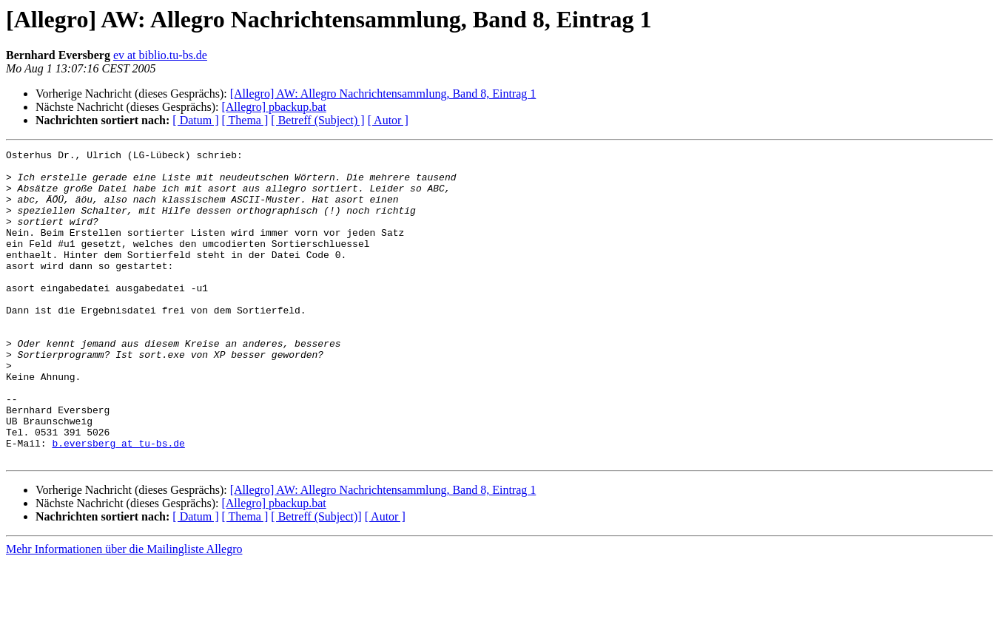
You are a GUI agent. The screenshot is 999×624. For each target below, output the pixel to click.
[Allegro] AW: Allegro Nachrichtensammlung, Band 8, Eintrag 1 (383, 93)
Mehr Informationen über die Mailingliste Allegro (124, 611)
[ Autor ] (388, 120)
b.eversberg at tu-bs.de (118, 502)
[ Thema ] (245, 120)
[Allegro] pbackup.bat (273, 107)
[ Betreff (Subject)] (316, 578)
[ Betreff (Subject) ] (317, 120)
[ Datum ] (195, 120)
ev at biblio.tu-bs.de (160, 55)
